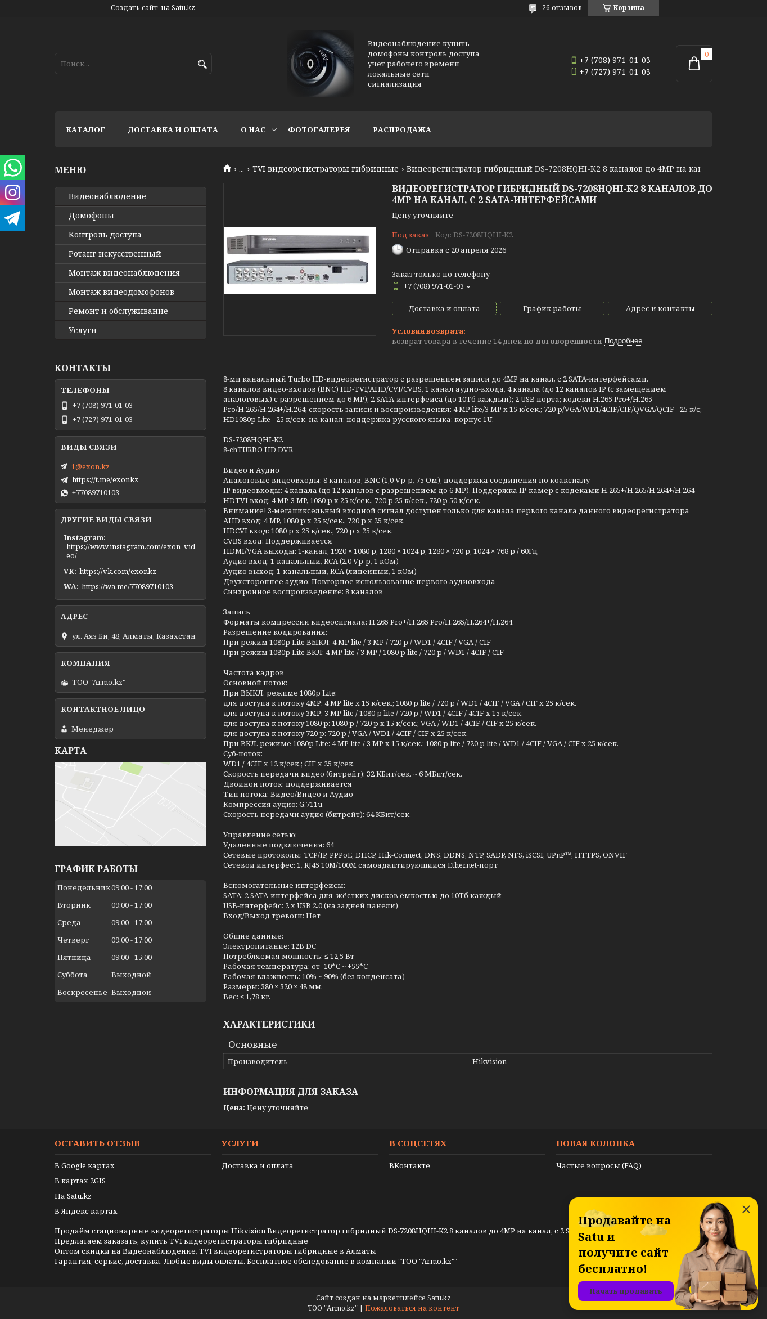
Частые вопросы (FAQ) (599, 1165)
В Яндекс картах (86, 1211)
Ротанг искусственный (115, 254)
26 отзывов (562, 7)
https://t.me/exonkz (105, 479)
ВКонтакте (409, 1165)
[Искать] (202, 64)
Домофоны (91, 215)
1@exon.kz (90, 466)
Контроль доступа (105, 235)
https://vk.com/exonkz (117, 571)
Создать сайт (134, 8)
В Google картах (85, 1165)
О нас (253, 129)
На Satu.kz (73, 1196)
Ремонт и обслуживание (118, 311)
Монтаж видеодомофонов (121, 292)
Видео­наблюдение (107, 196)
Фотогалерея (319, 129)
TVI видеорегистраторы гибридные (325, 168)
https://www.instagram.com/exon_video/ (130, 551)
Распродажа (402, 129)
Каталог (85, 129)
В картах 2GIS (80, 1181)
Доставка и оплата (173, 129)
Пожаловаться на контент (412, 1308)
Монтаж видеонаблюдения (124, 273)
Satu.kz (439, 1298)
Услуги (83, 330)
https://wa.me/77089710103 (127, 586)
